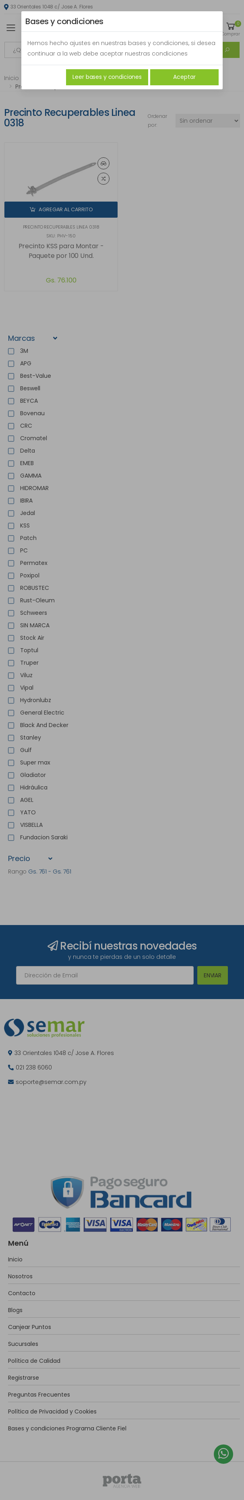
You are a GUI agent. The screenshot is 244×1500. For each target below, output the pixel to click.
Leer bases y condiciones (107, 77)
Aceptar (184, 77)
